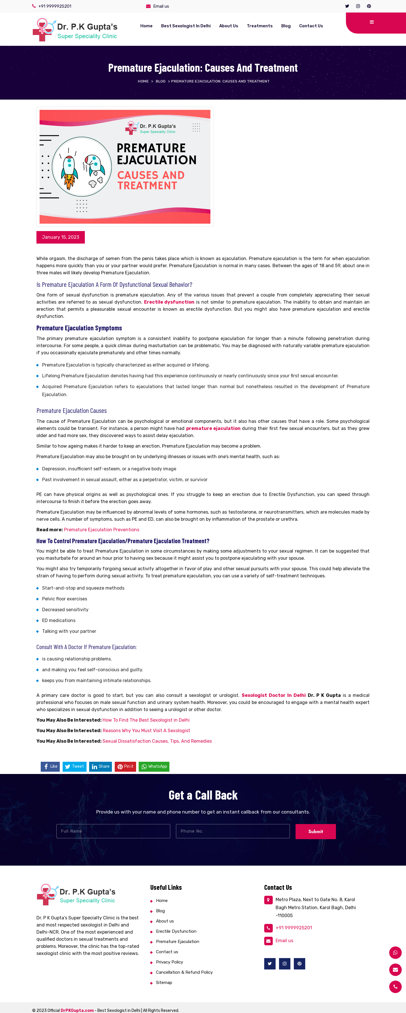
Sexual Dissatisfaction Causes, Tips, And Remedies (157, 735)
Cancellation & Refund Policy (184, 966)
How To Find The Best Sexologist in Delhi (146, 714)
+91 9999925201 (54, 6)
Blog (259, 25)
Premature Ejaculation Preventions (101, 523)
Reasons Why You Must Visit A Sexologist (146, 724)
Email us (161, 6)
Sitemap (164, 976)
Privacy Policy (169, 956)
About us (202, 25)
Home (120, 25)
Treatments (234, 25)
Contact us (285, 25)
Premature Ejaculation (177, 935)
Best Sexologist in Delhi (159, 25)
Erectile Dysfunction (176, 925)
